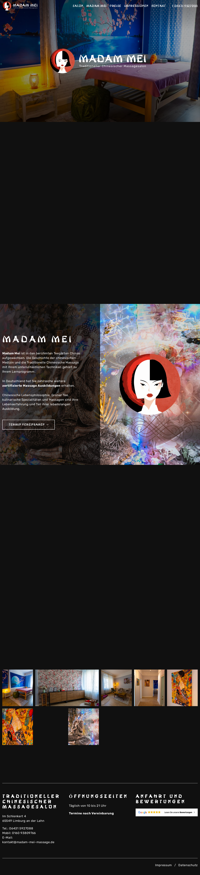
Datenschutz (188, 865)
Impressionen (136, 5)
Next (186, 111)
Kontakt (158, 5)
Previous (171, 111)
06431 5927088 (21, 828)
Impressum (163, 865)
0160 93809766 (24, 833)
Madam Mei (96, 5)
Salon (78, 5)
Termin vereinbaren (28, 424)
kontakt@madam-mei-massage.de (28, 842)
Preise (115, 5)
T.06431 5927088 (185, 6)
